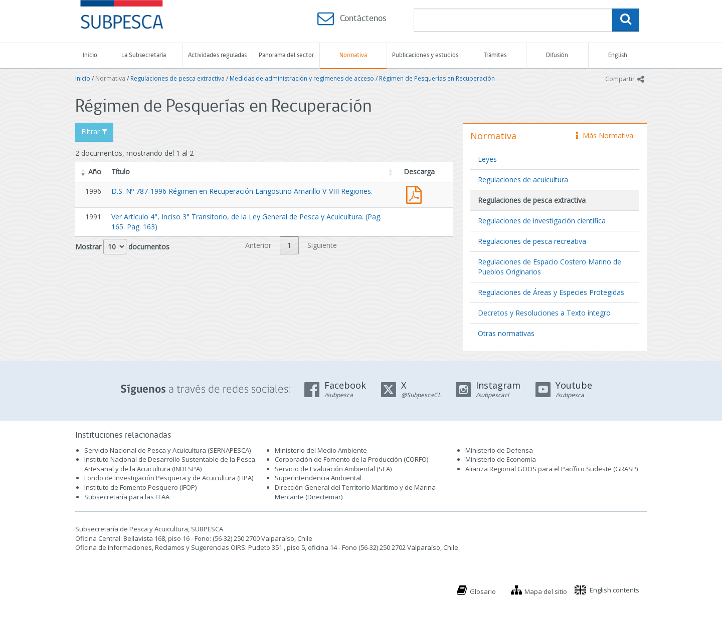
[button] (83, 172)
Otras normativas (506, 333)
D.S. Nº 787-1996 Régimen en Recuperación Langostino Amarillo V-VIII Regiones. (242, 191)
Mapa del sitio (545, 591)
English (617, 55)
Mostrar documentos (122, 246)
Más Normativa (604, 135)
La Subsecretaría (143, 55)
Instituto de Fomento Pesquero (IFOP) (140, 487)
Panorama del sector (286, 55)
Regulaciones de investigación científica (542, 220)
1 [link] (289, 245)
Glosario (483, 591)
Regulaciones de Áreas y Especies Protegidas (551, 292)
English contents (614, 589)
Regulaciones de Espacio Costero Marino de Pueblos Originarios (549, 266)
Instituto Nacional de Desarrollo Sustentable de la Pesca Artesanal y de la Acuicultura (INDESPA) (169, 464)
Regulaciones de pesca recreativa (532, 241)
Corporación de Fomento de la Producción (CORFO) (351, 459)
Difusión (557, 55)
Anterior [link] (258, 245)
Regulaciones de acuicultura (523, 179)
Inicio (90, 55)
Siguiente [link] (322, 245)
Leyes (487, 159)
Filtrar (94, 131)
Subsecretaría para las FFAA (126, 496)
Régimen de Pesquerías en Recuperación (437, 78)
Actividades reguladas (217, 55)
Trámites (495, 55)
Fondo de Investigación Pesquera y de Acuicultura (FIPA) (168, 477)
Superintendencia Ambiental (318, 477)
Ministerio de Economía (500, 459)
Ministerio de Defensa (499, 450)
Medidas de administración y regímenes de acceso (302, 78)
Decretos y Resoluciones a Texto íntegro (544, 313)
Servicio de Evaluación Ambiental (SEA (332, 468)
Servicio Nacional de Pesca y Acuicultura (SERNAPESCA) (167, 450)
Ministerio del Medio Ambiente (321, 450)
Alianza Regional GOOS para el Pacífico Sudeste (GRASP (550, 468)
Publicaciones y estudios (425, 55)
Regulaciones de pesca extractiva (177, 78)
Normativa (353, 55)
